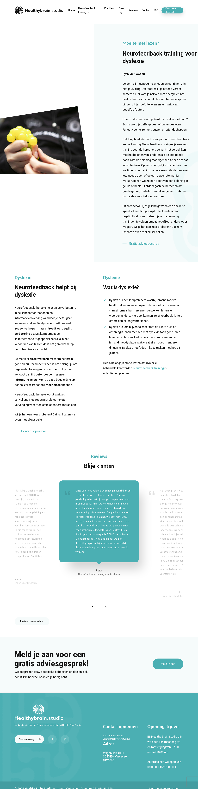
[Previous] (93, 607)
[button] (141, 243)
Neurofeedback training (148, 368)
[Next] (105, 607)
